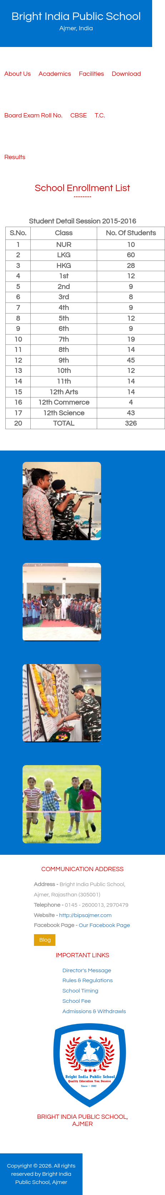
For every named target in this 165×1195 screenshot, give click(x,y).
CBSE (78, 115)
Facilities (91, 73)
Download (126, 73)
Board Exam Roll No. (33, 115)
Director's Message (86, 970)
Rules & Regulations (87, 980)
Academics (55, 73)
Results (14, 157)
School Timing (80, 991)
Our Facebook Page (104, 925)
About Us (17, 73)
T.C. (100, 115)
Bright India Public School (76, 21)
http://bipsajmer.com (85, 915)
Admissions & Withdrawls (94, 1011)
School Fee (76, 1001)
